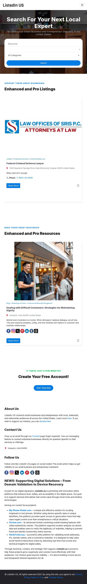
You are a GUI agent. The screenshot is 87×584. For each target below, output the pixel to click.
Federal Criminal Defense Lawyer (25, 163)
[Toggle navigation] (82, 5)
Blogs (8, 303)
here (69, 418)
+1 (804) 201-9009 (24, 178)
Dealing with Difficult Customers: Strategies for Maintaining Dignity (40, 309)
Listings (9, 159)
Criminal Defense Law (37, 159)
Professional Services (20, 159)
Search (43, 63)
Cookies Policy (56, 577)
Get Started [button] (44, 387)
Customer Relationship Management (40, 303)
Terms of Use (37, 577)
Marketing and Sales (19, 303)
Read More (13, 185)
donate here (45, 421)
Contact (36, 436)
